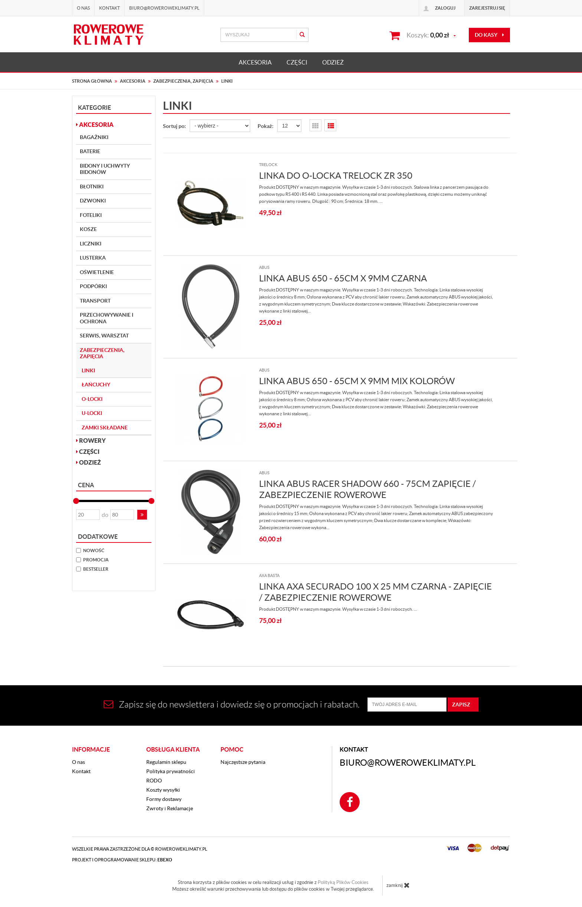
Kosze (88, 229)
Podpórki (93, 286)
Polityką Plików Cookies (343, 882)
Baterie (90, 151)
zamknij (398, 885)
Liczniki (90, 244)
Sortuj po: (174, 126)
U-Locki (92, 413)
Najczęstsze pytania (242, 762)
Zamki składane (105, 428)
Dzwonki (93, 201)
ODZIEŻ (333, 62)
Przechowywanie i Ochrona (106, 318)
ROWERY (91, 440)
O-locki (92, 399)
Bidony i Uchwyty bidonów (105, 169)
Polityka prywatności (170, 771)
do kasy (489, 35)
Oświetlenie (97, 272)
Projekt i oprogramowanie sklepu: (122, 859)
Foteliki (91, 215)
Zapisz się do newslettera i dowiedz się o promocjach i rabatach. (232, 704)
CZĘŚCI (297, 62)
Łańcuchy (96, 384)
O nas (83, 8)
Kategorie (94, 107)
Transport (95, 301)
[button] (142, 514)
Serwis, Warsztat (104, 336)
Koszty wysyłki (163, 790)
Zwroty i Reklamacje (169, 808)
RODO (154, 781)
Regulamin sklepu (166, 762)
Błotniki (92, 186)
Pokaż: (266, 126)
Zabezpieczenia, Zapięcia (102, 353)
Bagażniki (94, 137)
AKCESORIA (255, 62)
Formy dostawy (164, 799)
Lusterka (93, 258)
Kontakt (109, 8)
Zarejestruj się (487, 8)
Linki (88, 370)
